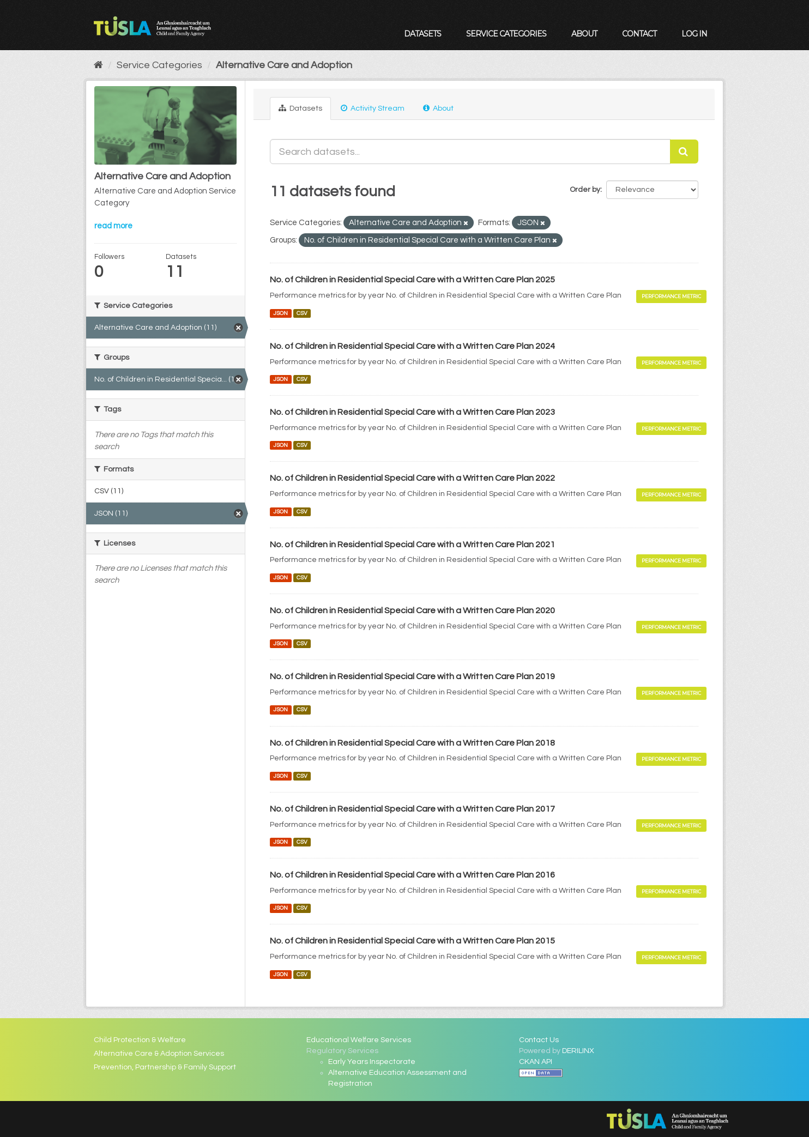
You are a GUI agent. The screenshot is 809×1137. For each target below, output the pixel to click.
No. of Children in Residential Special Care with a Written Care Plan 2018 (412, 743)
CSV (302, 313)
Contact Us (539, 1040)
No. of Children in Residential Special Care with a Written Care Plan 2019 (412, 676)
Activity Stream (372, 108)
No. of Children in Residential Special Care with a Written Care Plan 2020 (412, 610)
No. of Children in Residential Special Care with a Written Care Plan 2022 (412, 478)
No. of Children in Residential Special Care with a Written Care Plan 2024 (412, 346)
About (584, 34)
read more (113, 226)
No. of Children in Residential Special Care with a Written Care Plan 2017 (412, 809)
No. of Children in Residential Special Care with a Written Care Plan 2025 (412, 279)
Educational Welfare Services (358, 1040)
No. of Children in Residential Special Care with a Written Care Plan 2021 (412, 544)
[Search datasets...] (470, 151)
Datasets (422, 34)
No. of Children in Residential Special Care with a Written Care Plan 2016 (412, 874)
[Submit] (684, 152)
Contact (639, 34)
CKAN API (535, 1062)
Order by (585, 189)
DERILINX (578, 1051)
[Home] (98, 65)
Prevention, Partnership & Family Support (165, 1067)
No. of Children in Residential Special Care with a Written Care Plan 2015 (412, 940)
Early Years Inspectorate (371, 1062)
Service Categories (506, 34)
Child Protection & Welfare (140, 1040)
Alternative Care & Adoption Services (159, 1053)
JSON (280, 313)
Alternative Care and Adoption (284, 65)
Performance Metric (671, 296)
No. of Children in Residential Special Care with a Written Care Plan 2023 (412, 412)
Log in (694, 34)
